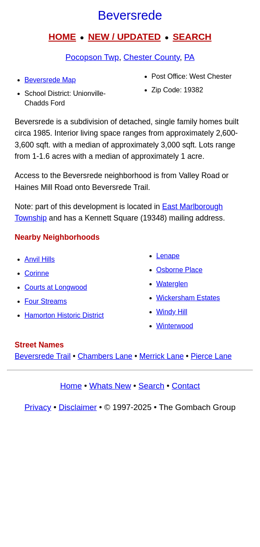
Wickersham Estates (188, 298)
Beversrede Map (50, 80)
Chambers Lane (105, 356)
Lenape (168, 255)
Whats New (110, 385)
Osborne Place (179, 270)
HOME (62, 37)
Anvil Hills (39, 259)
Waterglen (172, 284)
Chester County (152, 57)
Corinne (36, 273)
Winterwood (174, 326)
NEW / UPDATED (124, 37)
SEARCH (192, 37)
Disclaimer (78, 407)
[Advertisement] (130, 483)
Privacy (37, 407)
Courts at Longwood (55, 287)
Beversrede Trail (43, 356)
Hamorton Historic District (64, 315)
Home (71, 385)
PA (189, 57)
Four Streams (45, 301)
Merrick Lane (161, 356)
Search (151, 385)
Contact (186, 385)
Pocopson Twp (92, 57)
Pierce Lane (211, 356)
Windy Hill (171, 312)
